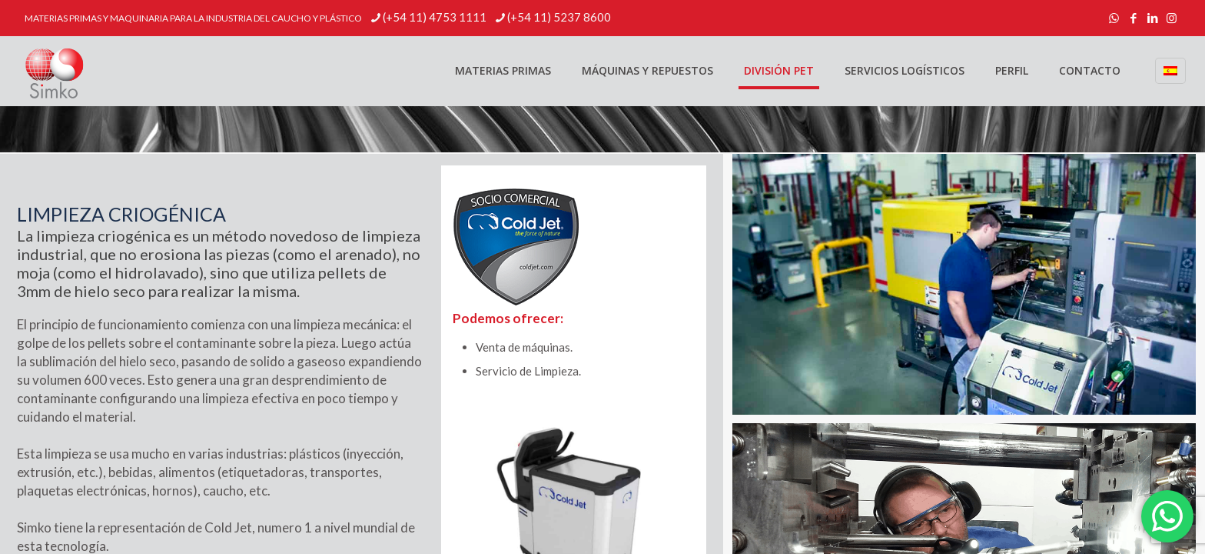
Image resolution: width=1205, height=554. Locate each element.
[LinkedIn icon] (1152, 18)
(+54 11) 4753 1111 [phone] (434, 17)
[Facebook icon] (1133, 18)
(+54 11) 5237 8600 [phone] (559, 17)
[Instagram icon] (1171, 18)
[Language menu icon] (1170, 71)
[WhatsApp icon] (1114, 18)
